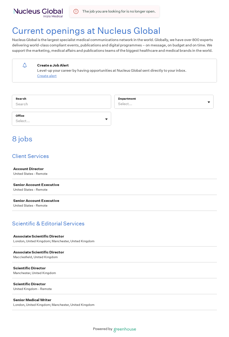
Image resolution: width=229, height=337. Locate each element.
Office (20, 116)
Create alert (47, 76)
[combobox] (118, 104)
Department (127, 99)
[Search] (61, 104)
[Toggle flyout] (209, 102)
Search (21, 99)
